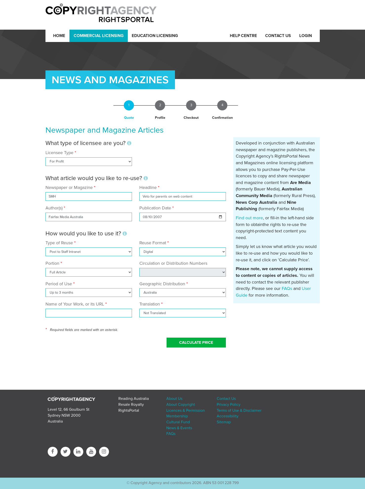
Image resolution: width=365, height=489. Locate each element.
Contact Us (278, 35)
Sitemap (224, 422)
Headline (148, 187)
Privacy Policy (228, 404)
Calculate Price (196, 342)
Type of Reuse (59, 242)
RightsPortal (128, 410)
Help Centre (243, 35)
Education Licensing (155, 35)
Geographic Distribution (162, 283)
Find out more (249, 218)
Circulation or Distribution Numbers (173, 263)
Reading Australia (133, 398)
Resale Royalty (131, 404)
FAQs (287, 288)
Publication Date (155, 208)
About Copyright (180, 404)
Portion (52, 263)
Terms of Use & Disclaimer (239, 410)
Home (59, 35)
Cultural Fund (178, 422)
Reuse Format (152, 242)
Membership (177, 416)
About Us (174, 398)
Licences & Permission (185, 410)
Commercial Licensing (99, 35)
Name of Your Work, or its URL (74, 304)
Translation (149, 304)
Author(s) (54, 208)
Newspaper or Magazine (69, 187)
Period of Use (58, 283)
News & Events (179, 428)
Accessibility (227, 416)
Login (305, 35)
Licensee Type (60, 152)
